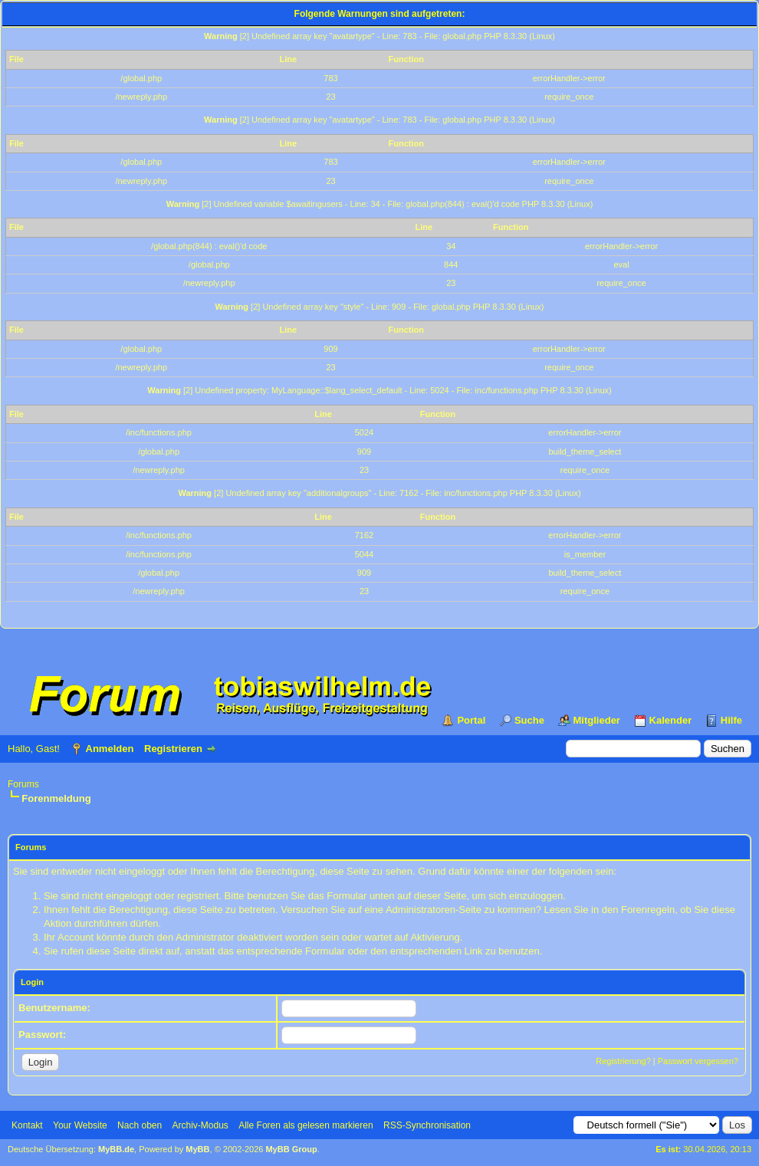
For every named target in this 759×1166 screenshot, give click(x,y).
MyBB (197, 1149)
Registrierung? (623, 1061)
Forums (23, 784)
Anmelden (110, 748)
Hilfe (731, 720)
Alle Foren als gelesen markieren (305, 1125)
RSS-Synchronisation (427, 1125)
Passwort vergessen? (698, 1061)
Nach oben (139, 1125)
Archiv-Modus (200, 1125)
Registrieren (173, 748)
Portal (471, 720)
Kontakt (27, 1125)
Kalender (670, 720)
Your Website (80, 1125)
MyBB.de (116, 1149)
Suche (529, 720)
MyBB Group (291, 1149)
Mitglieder (596, 720)
